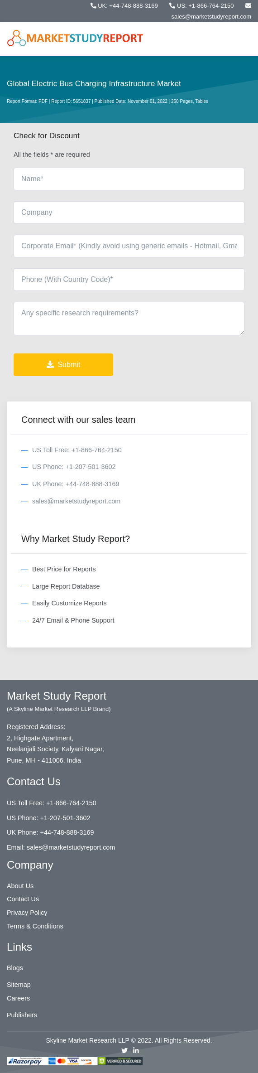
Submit (63, 364)
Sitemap (19, 984)
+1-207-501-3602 (65, 818)
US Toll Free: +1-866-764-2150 (77, 450)
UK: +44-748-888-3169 (125, 5)
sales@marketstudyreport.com (76, 501)
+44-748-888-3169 (67, 832)
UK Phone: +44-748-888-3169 (75, 484)
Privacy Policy (27, 912)
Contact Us (23, 899)
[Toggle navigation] (243, 38)
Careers (18, 998)
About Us (20, 885)
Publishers (22, 1015)
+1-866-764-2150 (71, 803)
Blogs (15, 968)
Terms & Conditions (35, 926)
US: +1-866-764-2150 (202, 5)
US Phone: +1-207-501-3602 (73, 466)
